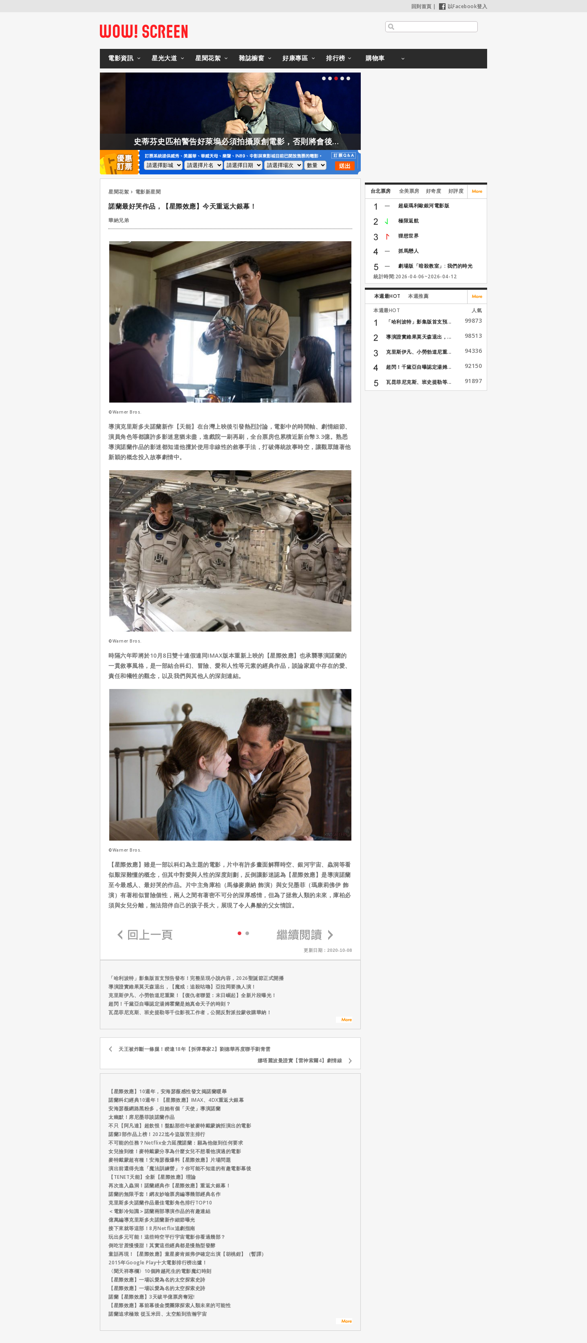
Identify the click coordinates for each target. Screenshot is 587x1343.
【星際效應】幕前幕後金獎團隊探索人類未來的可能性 (169, 1305)
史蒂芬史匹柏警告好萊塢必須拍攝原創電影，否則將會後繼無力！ (265, 141)
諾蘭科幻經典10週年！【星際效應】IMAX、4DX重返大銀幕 (176, 1099)
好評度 (456, 190)
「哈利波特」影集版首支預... (419, 321)
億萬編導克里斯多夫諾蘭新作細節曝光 (151, 1219)
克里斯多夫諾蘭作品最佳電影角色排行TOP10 (160, 1202)
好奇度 (433, 190)
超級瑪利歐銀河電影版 (423, 205)
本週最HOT (387, 296)
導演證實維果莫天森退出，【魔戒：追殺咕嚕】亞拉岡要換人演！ (182, 986)
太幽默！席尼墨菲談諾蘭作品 (141, 1117)
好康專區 (295, 58)
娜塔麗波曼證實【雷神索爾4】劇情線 (300, 1060)
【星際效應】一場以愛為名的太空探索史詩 (156, 1279)
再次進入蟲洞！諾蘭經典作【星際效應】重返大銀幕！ (169, 1185)
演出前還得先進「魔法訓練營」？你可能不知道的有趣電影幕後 (179, 1168)
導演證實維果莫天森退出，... (419, 336)
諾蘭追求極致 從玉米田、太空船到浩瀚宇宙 (157, 1313)
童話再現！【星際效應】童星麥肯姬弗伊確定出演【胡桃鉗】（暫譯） (187, 1254)
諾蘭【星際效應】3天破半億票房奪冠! (151, 1296)
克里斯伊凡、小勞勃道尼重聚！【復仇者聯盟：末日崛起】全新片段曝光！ (192, 995)
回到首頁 (421, 6)
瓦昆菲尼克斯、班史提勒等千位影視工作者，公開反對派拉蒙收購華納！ (189, 1012)
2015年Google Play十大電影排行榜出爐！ (157, 1262)
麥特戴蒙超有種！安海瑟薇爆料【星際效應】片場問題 (169, 1159)
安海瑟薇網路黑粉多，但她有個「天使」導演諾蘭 (164, 1108)
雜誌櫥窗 (251, 58)
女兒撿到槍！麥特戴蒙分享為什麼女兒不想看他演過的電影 (174, 1151)
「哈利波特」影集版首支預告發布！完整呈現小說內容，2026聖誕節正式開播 (196, 978)
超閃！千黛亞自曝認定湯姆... (419, 366)
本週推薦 (418, 296)
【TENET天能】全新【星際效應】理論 (152, 1176)
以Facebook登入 (463, 6)
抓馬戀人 (408, 250)
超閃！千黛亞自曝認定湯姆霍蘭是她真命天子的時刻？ (169, 1003)
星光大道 (164, 58)
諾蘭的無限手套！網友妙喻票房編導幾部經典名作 (164, 1194)
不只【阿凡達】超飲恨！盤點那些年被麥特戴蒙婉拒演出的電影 (179, 1125)
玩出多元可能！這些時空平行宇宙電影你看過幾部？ (167, 1236)
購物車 (375, 58)
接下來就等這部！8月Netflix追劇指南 (151, 1228)
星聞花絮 (208, 58)
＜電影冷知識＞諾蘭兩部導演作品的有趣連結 (159, 1211)
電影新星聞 (148, 191)
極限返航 (408, 220)
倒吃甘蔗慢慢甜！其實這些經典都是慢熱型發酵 (162, 1245)
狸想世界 (408, 235)
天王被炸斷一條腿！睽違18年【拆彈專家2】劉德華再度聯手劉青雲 (195, 1049)
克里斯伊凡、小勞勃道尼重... (419, 351)
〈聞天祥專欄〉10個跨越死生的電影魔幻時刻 (160, 1271)
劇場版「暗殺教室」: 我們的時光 (435, 265)
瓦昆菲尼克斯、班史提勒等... (419, 382)
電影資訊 (120, 58)
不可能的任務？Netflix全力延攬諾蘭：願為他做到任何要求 (175, 1142)
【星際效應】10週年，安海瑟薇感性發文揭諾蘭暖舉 (167, 1091)
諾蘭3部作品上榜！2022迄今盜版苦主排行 (156, 1134)
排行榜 (335, 58)
